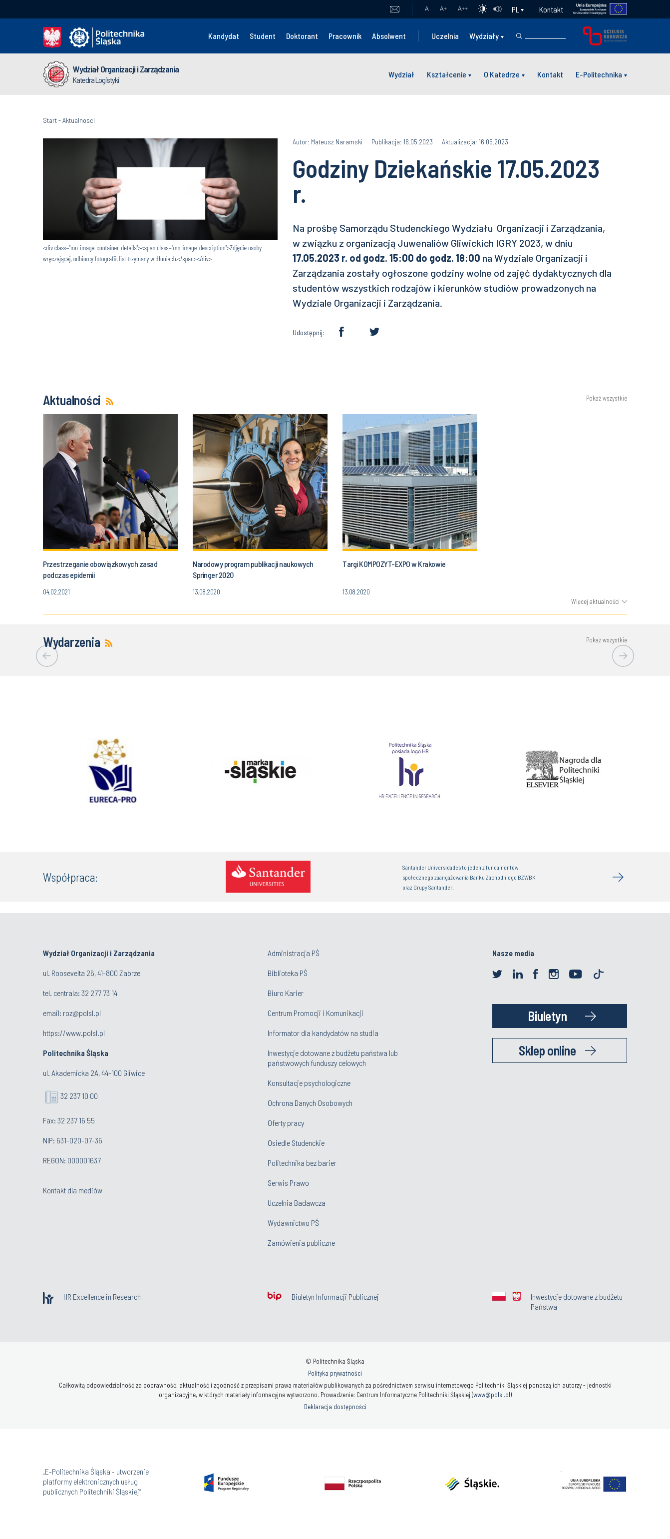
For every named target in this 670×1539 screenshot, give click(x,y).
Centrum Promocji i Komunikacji (315, 1013)
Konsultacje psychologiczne (309, 1082)
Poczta (394, 9)
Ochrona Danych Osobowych (310, 1102)
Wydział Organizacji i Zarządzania (126, 68)
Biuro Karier (286, 993)
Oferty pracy (286, 1122)
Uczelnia (445, 35)
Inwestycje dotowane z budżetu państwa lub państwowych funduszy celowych (333, 1057)
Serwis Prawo (288, 1182)
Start (50, 120)
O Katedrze (502, 74)
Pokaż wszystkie (606, 398)
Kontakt (551, 9)
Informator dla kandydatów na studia (323, 1032)
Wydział (401, 74)
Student (263, 35)
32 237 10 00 (79, 1095)
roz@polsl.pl (82, 1013)
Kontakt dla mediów (72, 1190)
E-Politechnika (599, 74)
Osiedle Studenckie (296, 1142)
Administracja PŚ (294, 953)
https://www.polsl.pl (74, 1032)
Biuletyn (547, 1016)
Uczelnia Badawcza (297, 1202)
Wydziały (484, 35)
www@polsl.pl (491, 1395)
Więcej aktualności (595, 601)
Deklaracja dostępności (335, 1407)
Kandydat (223, 35)
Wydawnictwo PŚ (293, 1222)
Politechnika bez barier (302, 1162)
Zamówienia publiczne (301, 1242)
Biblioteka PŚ (288, 973)
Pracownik (345, 35)
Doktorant (302, 35)
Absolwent (389, 35)
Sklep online (547, 1050)
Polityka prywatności (335, 1373)
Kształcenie (446, 74)
